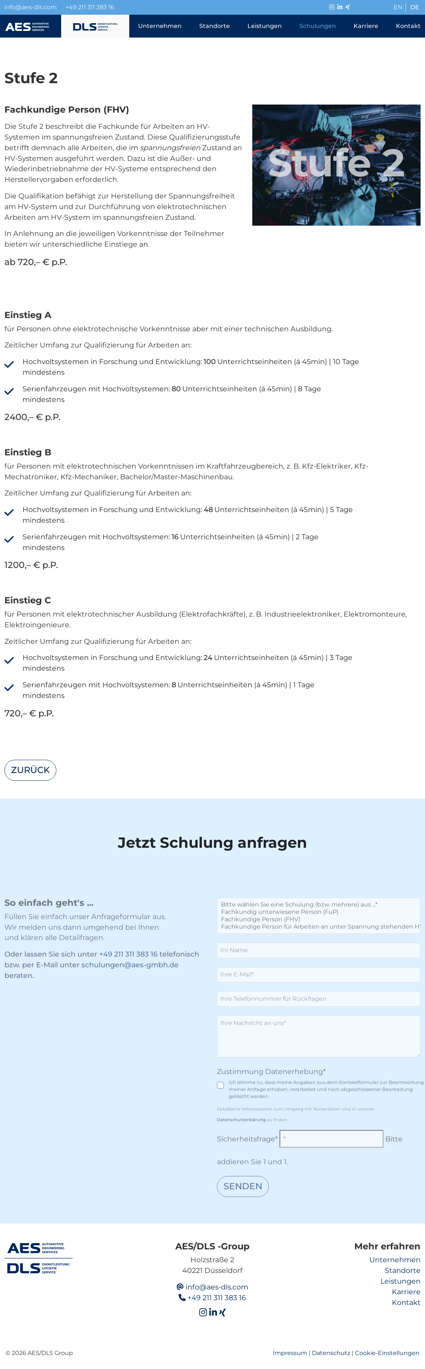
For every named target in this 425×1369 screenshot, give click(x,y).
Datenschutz (331, 1352)
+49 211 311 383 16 (90, 7)
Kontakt (406, 1302)
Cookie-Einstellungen (387, 1352)
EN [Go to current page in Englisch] (398, 7)
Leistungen (400, 1281)
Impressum (290, 1352)
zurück (30, 770)
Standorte (403, 1270)
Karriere (406, 1291)
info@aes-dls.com (217, 1286)
